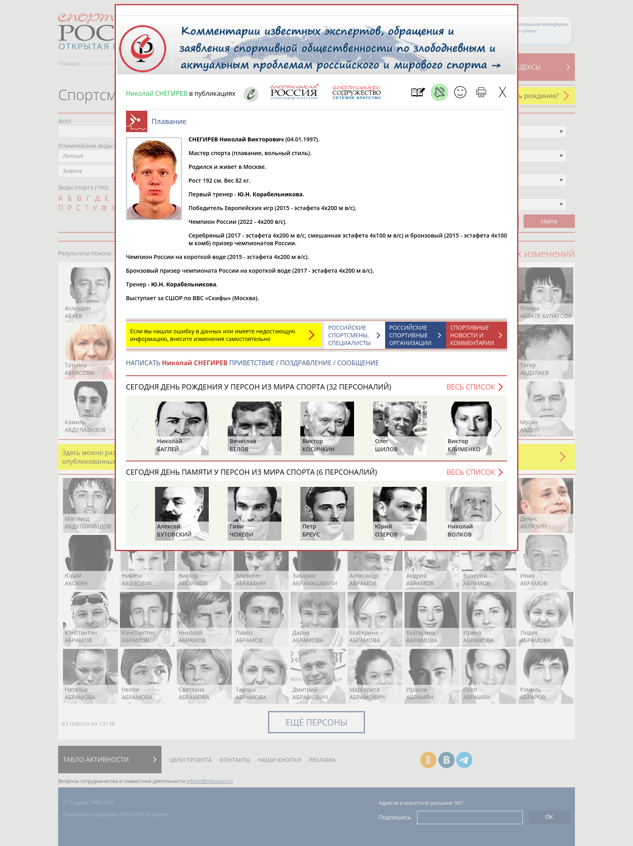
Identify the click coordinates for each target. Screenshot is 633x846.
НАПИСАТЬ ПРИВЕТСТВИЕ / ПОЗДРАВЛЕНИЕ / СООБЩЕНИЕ (252, 362)
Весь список (470, 386)
